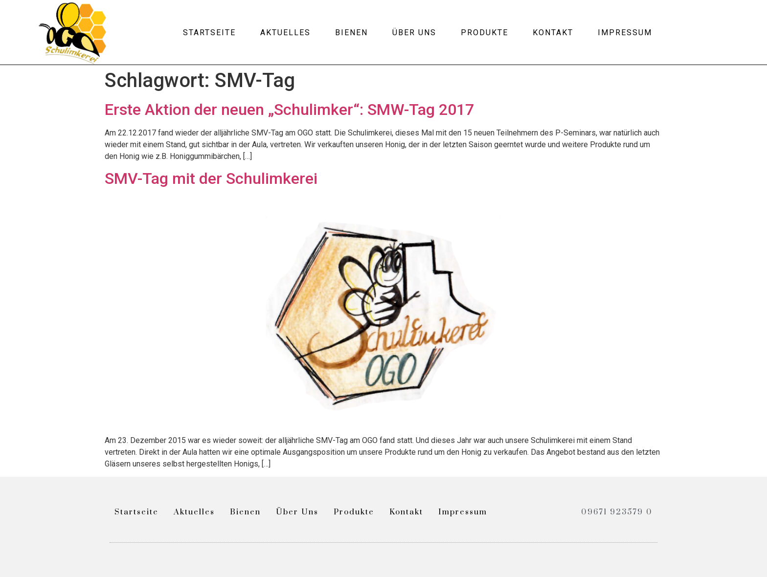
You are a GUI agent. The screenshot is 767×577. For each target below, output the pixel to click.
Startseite (209, 32)
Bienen (351, 32)
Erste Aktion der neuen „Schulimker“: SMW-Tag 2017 (289, 109)
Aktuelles (285, 32)
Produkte (484, 32)
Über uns (414, 32)
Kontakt (553, 32)
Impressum (625, 32)
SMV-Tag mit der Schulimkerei (211, 178)
